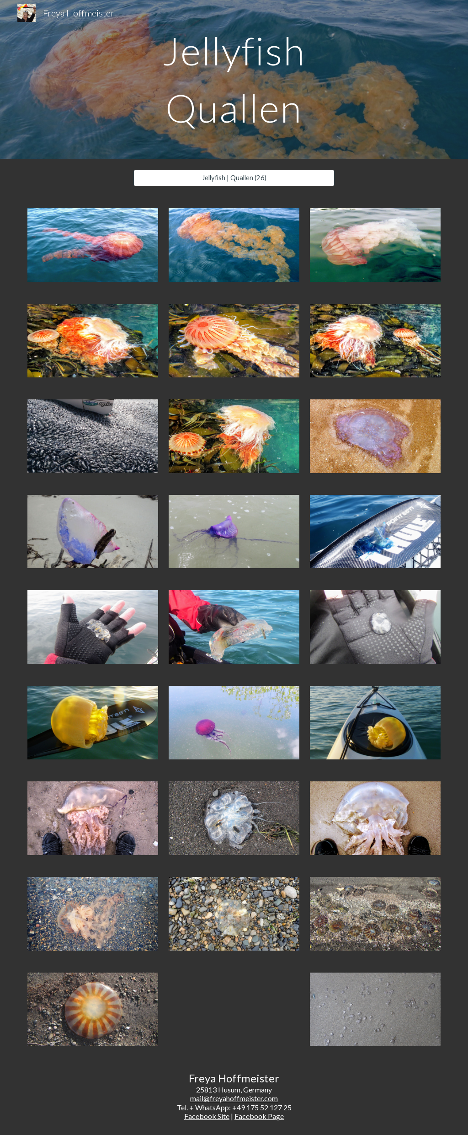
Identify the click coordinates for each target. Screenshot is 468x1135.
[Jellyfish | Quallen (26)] (234, 177)
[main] (234, 79)
